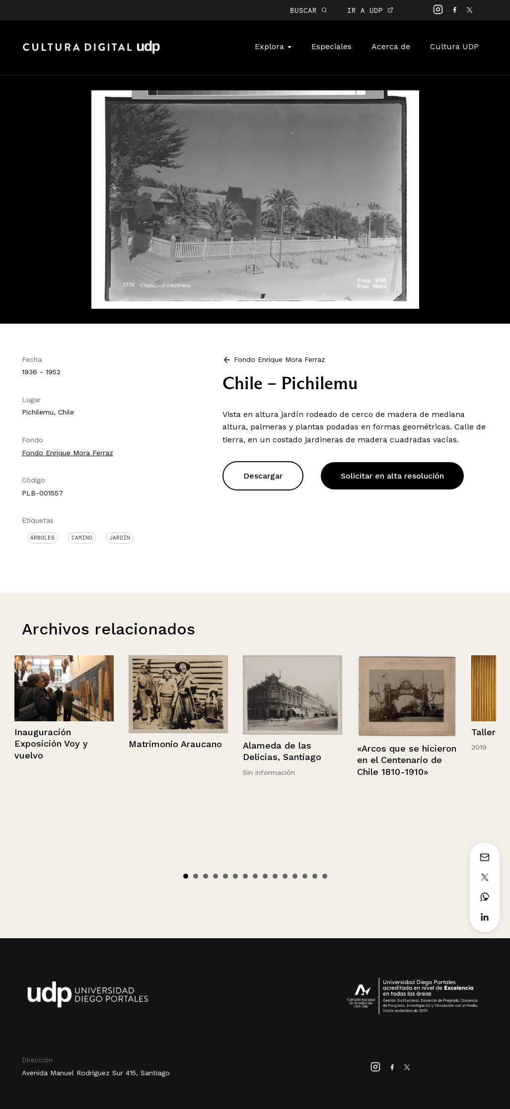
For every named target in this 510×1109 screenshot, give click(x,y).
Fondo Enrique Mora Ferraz (67, 453)
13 (304, 876)
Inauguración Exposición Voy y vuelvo (51, 744)
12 (294, 876)
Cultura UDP (454, 46)
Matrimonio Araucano (175, 744)
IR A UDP (370, 10)
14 (314, 876)
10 (275, 876)
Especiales (331, 46)
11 (285, 876)
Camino (82, 537)
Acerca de (390, 46)
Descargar (263, 476)
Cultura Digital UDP (91, 52)
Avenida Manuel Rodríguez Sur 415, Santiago (96, 1073)
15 (324, 876)
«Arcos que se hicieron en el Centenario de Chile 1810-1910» (406, 760)
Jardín (119, 537)
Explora (273, 46)
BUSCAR (308, 10)
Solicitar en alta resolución (392, 476)
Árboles (42, 537)
